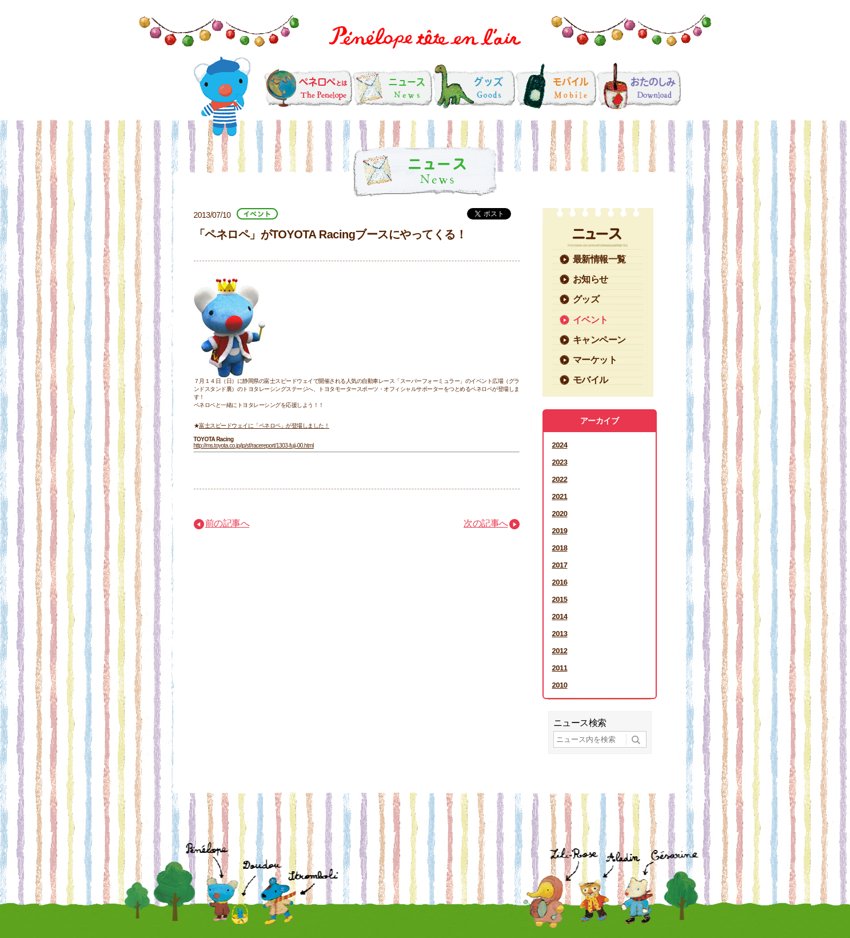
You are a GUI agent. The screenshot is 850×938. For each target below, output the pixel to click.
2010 (560, 685)
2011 (560, 668)
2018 (560, 548)
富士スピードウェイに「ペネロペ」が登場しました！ (264, 425)
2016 (560, 582)
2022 (560, 479)
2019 (560, 530)
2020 (560, 513)
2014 (560, 616)
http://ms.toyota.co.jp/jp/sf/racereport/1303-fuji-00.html (254, 445)
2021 (560, 496)
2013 (560, 633)
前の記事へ (227, 523)
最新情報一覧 (599, 259)
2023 (560, 462)
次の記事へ (486, 523)
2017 (560, 565)
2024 (560, 445)
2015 (560, 599)
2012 (560, 650)
